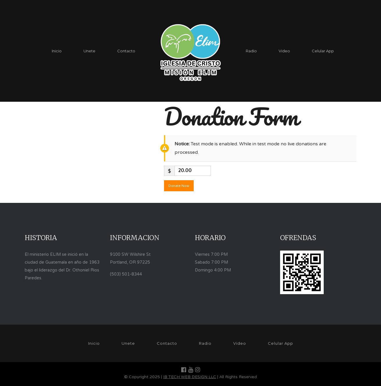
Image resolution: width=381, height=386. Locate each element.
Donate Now (178, 186)
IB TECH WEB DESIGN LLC (189, 376)
